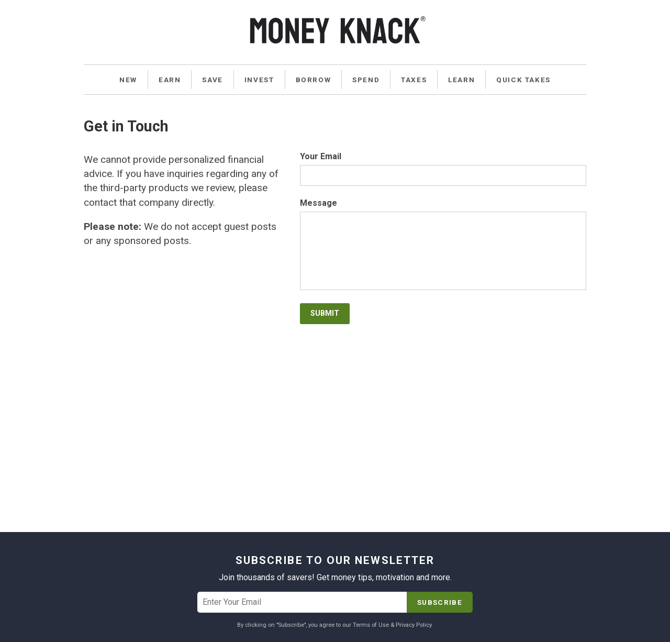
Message (318, 203)
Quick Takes (523, 79)
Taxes (414, 79)
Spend (365, 79)
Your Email (320, 156)
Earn (170, 79)
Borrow (313, 79)
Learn (461, 79)
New (128, 79)
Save (212, 79)
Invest (259, 79)
